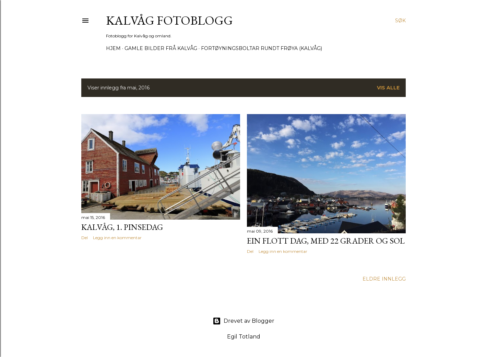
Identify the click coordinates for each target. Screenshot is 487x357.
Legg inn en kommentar (117, 237)
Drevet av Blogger (243, 321)
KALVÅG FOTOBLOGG (169, 20)
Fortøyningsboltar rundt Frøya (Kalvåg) (261, 48)
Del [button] (84, 237)
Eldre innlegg (384, 279)
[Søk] (400, 20)
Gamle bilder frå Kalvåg (160, 48)
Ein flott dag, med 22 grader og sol (326, 240)
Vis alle (388, 88)
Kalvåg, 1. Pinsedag (122, 227)
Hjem (113, 48)
